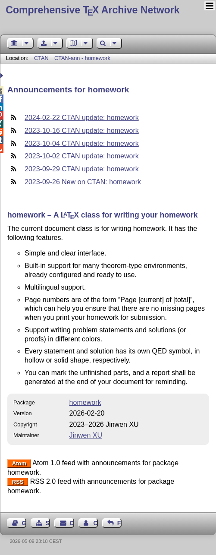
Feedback (119, 523)
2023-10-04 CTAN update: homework (82, 143)
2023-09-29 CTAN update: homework (82, 169)
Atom (19, 463)
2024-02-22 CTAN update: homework (82, 117)
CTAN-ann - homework (82, 58)
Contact (71, 523)
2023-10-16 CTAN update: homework (82, 130)
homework (85, 402)
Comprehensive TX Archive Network (92, 10)
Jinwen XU (85, 435)
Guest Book (24, 523)
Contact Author (95, 523)
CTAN (41, 58)
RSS (18, 482)
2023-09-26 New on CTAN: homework (83, 182)
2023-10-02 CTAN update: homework (82, 156)
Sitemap (48, 523)
